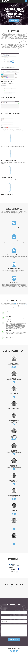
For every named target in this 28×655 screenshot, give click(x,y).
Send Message (14, 639)
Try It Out (14, 20)
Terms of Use (16, 652)
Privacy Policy (11, 652)
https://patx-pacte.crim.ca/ (14, 586)
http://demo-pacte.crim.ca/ (14, 588)
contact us (15, 215)
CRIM (15, 303)
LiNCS (25, 304)
